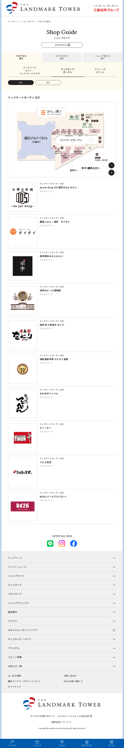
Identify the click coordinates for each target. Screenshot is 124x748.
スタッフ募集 (15, 657)
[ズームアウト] (111, 165)
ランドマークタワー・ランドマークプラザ (30, 70)
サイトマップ (14, 686)
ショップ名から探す (102, 57)
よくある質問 (14, 675)
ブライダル (13, 648)
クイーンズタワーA (100, 71)
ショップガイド (28, 21)
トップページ (13, 21)
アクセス (12, 621)
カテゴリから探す (62, 57)
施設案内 (12, 612)
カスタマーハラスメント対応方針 (73, 716)
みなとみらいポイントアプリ (23, 630)
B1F (48, 82)
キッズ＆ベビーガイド (19, 639)
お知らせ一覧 (15, 666)
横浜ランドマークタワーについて (24, 681)
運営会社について (60, 721)
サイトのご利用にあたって (42, 716)
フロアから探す (21, 57)
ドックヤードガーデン (67, 71)
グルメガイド (15, 584)
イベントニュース (17, 566)
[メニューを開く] (111, 743)
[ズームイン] (111, 173)
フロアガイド (61, 45)
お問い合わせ (70, 675)
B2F (21, 82)
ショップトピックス (18, 602)
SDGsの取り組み (72, 681)
